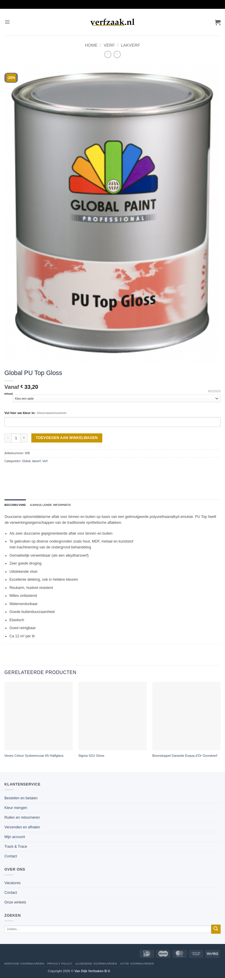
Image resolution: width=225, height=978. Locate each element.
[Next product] (107, 54)
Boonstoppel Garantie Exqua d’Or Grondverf (184, 755)
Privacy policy (59, 963)
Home (91, 45)
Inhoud (8, 394)
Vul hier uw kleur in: (35, 413)
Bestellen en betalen (21, 798)
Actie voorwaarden (137, 963)
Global (26, 461)
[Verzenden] (216, 929)
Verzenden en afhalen (22, 827)
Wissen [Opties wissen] (214, 391)
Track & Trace (15, 846)
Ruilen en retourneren (22, 817)
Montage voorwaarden (24, 963)
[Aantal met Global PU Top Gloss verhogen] (24, 437)
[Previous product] (117, 54)
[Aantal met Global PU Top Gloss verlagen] (7, 437)
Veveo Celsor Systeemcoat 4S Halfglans (34, 755)
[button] (7, 22)
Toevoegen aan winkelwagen (67, 438)
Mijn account (14, 837)
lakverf (130, 45)
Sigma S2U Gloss (91, 755)
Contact (10, 856)
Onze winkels (15, 902)
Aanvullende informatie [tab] (50, 504)
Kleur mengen (15, 808)
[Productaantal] (16, 437)
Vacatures (12, 883)
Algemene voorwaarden (96, 963)
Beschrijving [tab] (15, 504)
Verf (109, 45)
